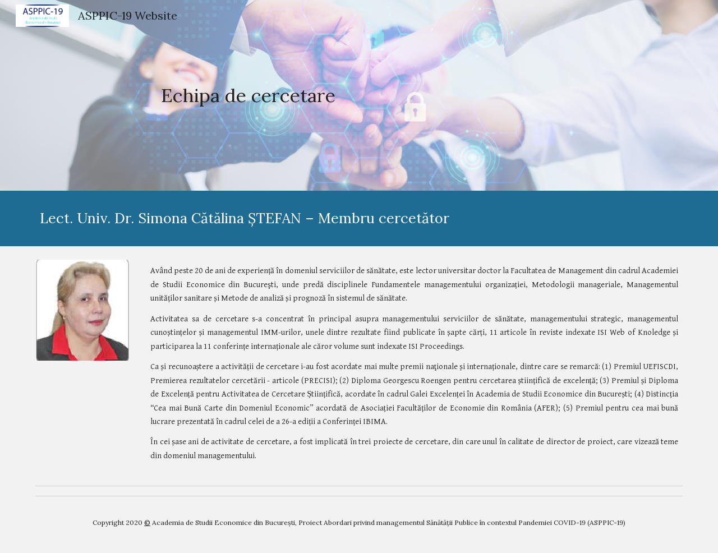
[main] (248, 95)
